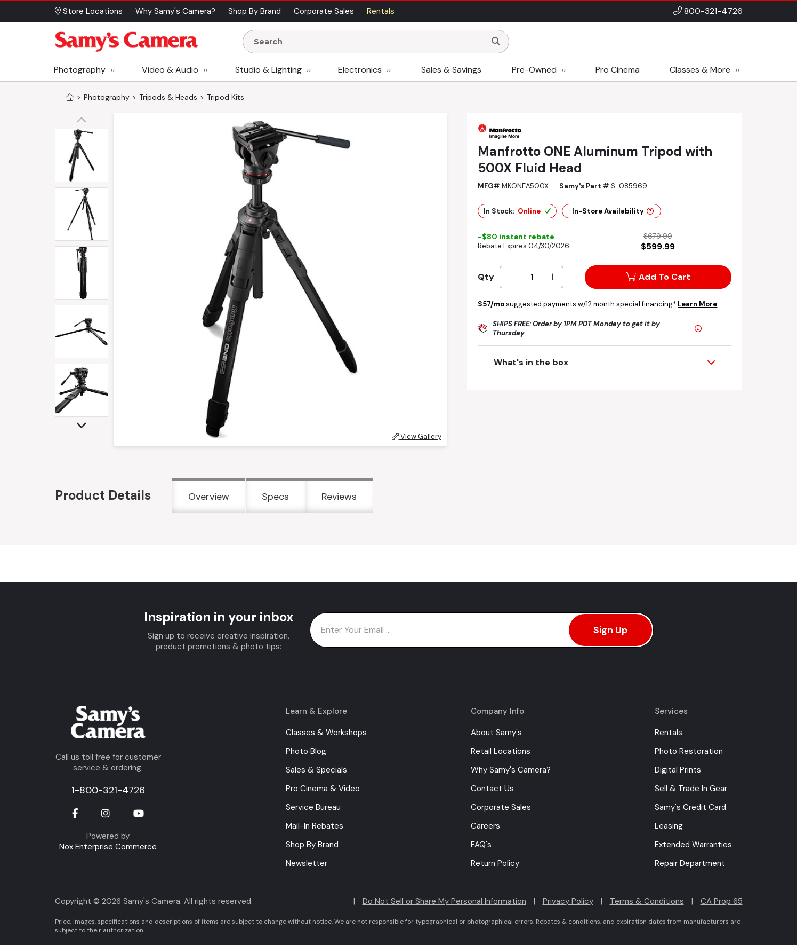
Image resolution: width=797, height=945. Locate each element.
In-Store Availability (613, 211)
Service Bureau (313, 807)
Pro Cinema (617, 69)
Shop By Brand (312, 844)
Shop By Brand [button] (254, 11)
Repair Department (690, 863)
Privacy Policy (568, 901)
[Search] (495, 41)
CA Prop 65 (722, 901)
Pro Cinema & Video (323, 788)
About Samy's (496, 732)
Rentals (668, 732)
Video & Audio (170, 69)
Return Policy (495, 863)
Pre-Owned (534, 69)
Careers (485, 826)
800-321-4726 (713, 11)
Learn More (697, 304)
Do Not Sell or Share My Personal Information (444, 901)
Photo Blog (306, 751)
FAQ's (481, 844)
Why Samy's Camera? (511, 770)
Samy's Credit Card (690, 807)
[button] (84, 121)
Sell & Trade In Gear (691, 788)
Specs (275, 496)
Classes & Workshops (326, 732)
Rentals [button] (381, 11)
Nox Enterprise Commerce (108, 846)
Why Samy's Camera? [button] (175, 11)
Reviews (339, 496)
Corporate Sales (501, 807)
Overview (208, 496)
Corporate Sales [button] (324, 11)
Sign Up (610, 630)
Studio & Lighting (268, 69)
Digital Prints (678, 770)
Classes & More (700, 69)
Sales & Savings (451, 69)
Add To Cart (658, 276)
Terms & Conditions (647, 901)
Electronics (360, 69)
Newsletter (306, 863)
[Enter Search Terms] (368, 41)
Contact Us (492, 788)
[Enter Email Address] (482, 630)
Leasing (669, 826)
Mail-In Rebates (314, 826)
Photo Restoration (689, 751)
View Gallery (416, 436)
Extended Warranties (693, 844)
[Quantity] (531, 277)
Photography (80, 69)
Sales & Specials (316, 770)
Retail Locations (500, 751)
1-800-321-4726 (108, 790)
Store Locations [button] (89, 11)
